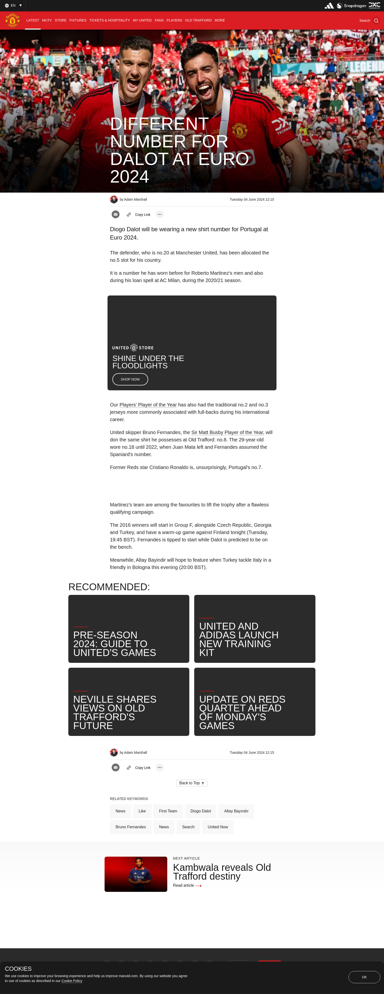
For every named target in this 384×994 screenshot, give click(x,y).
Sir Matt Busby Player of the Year (227, 432)
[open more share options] (160, 214)
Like (142, 811)
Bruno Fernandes (131, 827)
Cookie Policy (71, 981)
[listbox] (12, 5)
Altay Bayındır (236, 811)
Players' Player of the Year (148, 404)
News (120, 811)
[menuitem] (33, 20)
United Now (218, 827)
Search (188, 827)
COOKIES (18, 968)
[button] (370, 20)
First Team (168, 811)
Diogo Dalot (201, 811)
